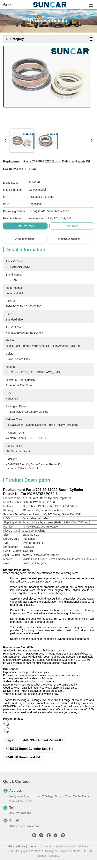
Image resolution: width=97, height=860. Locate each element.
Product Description (69, 238)
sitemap (33, 846)
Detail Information (24, 238)
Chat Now (72, 226)
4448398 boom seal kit (23, 757)
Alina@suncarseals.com (24, 826)
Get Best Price (25, 226)
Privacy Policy (16, 846)
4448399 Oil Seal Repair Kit (43, 740)
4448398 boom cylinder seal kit (29, 748)
